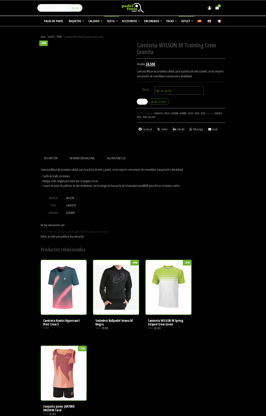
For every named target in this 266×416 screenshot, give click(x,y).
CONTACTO (189, 381)
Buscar (75, 8)
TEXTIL (59, 37)
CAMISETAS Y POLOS (162, 113)
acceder (52, 236)
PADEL (139, 117)
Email (212, 129)
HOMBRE (174, 113)
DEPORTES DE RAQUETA (195, 362)
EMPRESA (188, 356)
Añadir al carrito (158, 102)
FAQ (185, 375)
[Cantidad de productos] (142, 102)
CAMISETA (218, 113)
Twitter (162, 129)
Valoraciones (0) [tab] (116, 158)
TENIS (145, 117)
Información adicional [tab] (82, 158)
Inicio (43, 37)
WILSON (151, 117)
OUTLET (51, 37)
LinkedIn (179, 129)
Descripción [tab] (50, 158)
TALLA (145, 90)
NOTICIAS (188, 369)
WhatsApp (196, 129)
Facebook (145, 129)
